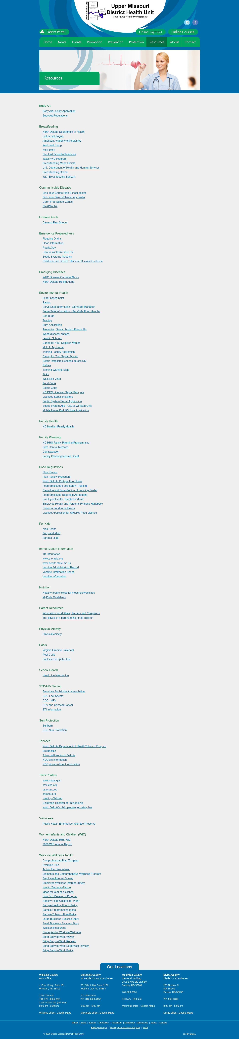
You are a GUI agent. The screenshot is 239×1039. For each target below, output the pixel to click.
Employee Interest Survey (58, 878)
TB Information (51, 554)
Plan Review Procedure (57, 476)
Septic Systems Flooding (57, 256)
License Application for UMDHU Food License (70, 512)
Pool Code (49, 654)
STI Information (52, 709)
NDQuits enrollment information (61, 764)
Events (92, 1022)
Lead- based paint (53, 298)
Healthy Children (52, 798)
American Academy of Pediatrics (62, 140)
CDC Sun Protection (55, 730)
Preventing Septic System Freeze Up (64, 329)
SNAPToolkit (50, 206)
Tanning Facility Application (59, 351)
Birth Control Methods (56, 447)
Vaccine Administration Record (61, 567)
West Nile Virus (52, 378)
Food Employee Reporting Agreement (65, 494)
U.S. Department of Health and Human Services (71, 167)
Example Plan (51, 865)
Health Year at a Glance (57, 887)
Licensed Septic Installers (58, 396)
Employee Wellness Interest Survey (64, 883)
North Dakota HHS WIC (57, 839)
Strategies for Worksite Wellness (62, 932)
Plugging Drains (52, 238)
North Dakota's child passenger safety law (67, 807)
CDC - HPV (49, 700)
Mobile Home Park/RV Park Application (66, 410)
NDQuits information (55, 759)
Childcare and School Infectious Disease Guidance (73, 261)
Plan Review (50, 472)
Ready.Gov (49, 247)
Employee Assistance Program (125, 1027)
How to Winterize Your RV (58, 252)
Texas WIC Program (55, 158)
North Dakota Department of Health (64, 131)
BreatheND (49, 750)
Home (75, 1022)
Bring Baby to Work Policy (58, 950)
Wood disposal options (56, 334)
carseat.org (49, 793)
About (154, 1022)
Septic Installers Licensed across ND (64, 360)
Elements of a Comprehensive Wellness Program (72, 873)
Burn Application (52, 325)
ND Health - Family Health (58, 426)
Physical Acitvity (52, 634)
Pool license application (57, 659)
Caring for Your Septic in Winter (61, 342)
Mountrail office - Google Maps (138, 1006)
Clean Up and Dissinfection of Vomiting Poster (70, 490)
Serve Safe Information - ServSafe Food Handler (71, 311)
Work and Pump (52, 145)
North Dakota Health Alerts (58, 281)
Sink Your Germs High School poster (64, 192)
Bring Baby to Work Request (59, 941)
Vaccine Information (54, 576)
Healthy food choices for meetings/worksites (69, 592)
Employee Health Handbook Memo (63, 499)
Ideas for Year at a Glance (58, 892)
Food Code (49, 383)
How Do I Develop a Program (60, 896)
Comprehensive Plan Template (61, 860)
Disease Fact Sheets (55, 222)
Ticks (46, 374)
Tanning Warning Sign (56, 369)
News (83, 1022)
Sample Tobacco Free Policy (59, 914)
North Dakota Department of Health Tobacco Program (74, 746)
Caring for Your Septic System (60, 356)
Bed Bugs (48, 315)
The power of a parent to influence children (68, 617)
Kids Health (49, 529)
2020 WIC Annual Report (57, 844)
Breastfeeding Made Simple (59, 163)
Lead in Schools (52, 338)
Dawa (193, 1034)
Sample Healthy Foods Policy (60, 905)
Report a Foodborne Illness (59, 508)
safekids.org (50, 785)
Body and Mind (52, 533)
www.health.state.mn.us (57, 563)
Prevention (117, 1022)
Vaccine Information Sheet (58, 572)
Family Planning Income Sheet (61, 456)
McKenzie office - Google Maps (97, 1012)
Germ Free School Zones (58, 201)
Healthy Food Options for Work (61, 900)
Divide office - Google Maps (178, 1012)
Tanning (47, 320)
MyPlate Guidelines (54, 597)
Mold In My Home (53, 347)
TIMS (145, 1027)
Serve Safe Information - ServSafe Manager (69, 306)
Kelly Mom (49, 149)
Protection (130, 1022)
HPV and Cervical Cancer (58, 705)
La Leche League (53, 136)
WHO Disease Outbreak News (61, 277)
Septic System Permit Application (62, 401)
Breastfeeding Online (55, 172)
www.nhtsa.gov (52, 780)
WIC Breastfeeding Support (59, 176)
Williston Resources (54, 927)
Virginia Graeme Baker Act (58, 650)
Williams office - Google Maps (55, 1012)
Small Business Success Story (61, 923)
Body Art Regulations (55, 115)
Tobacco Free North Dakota (59, 755)
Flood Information (53, 243)
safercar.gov (50, 789)
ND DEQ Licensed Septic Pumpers (63, 392)
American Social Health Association (64, 691)
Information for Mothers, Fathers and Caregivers (71, 613)
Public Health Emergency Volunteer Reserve (69, 823)
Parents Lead (51, 537)
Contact (163, 1022)
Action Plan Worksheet (56, 869)
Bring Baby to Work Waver (58, 936)
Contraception (51, 451)
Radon (47, 302)
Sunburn (48, 725)
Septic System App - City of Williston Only (67, 405)
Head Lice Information (56, 675)
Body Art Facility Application (59, 111)
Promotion (104, 1022)
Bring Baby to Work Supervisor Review (66, 945)
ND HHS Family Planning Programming (66, 442)
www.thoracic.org (53, 558)
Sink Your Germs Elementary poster (64, 197)
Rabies (47, 365)
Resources (143, 1022)
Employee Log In (99, 1027)
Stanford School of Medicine (59, 154)
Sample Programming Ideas (59, 909)
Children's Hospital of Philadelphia (63, 803)
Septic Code (50, 387)
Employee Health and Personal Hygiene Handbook (73, 503)
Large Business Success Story (61, 918)
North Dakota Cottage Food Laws (62, 481)
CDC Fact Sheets (53, 696)
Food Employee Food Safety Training (65, 485)
